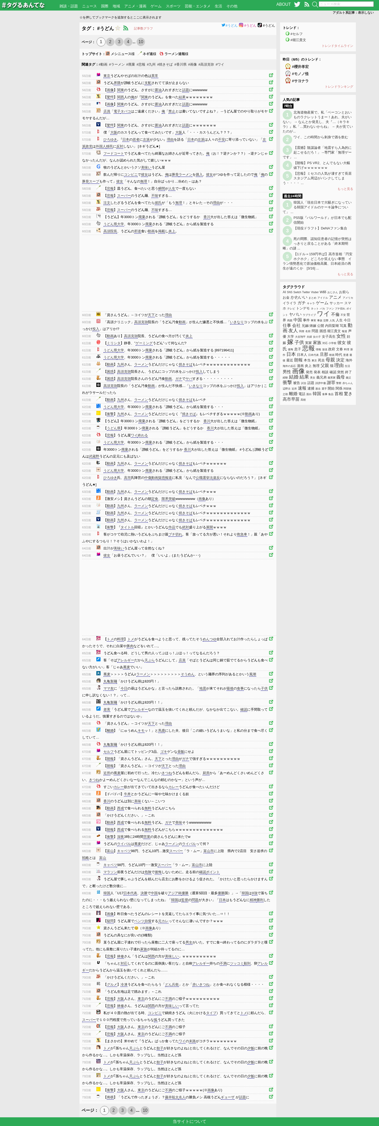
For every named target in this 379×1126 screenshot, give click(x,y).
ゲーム (156, 6)
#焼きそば (165, 64)
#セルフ (297, 34)
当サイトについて (189, 1121)
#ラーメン (116, 64)
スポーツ (173, 6)
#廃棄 (130, 64)
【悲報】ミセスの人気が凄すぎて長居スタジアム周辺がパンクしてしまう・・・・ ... (317, 178)
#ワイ (220, 64)
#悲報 (141, 64)
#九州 (151, 64)
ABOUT (283, 4)
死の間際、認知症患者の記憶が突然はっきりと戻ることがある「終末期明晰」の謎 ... (317, 243)
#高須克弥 (206, 64)
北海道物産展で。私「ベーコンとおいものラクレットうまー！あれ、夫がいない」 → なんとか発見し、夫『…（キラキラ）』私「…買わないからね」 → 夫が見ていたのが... (318, 121)
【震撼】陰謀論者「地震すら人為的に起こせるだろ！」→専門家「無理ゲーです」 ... (317, 152)
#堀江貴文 (298, 40)
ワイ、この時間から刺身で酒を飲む (320, 137)
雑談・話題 (68, 6)
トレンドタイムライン (337, 46)
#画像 (192, 64)
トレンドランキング (339, 86)
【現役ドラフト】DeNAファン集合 (320, 228)
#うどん (229, 25)
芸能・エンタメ (198, 6)
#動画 (103, 64)
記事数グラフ (143, 28)
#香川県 (180, 64)
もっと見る (345, 189)
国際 (104, 6)
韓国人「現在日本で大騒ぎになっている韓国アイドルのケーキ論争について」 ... (317, 207)
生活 (218, 6)
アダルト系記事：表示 (353, 12)
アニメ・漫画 (135, 6)
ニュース (89, 6)
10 (140, 42)
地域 (116, 6)
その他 (231, 6)
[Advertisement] (40, 101)
